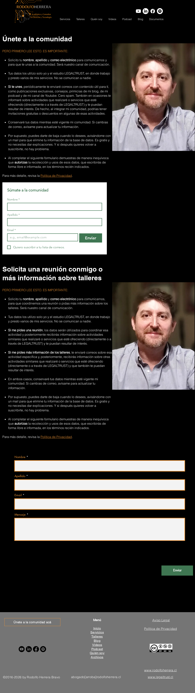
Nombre (13, 199)
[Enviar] (177, 570)
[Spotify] (160, 11)
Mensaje (20, 514)
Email (11, 230)
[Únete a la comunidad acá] (32, 622)
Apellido (13, 215)
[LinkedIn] (146, 11)
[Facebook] (153, 11)
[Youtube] (138, 11)
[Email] (41, 237)
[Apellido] (53, 222)
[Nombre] (53, 206)
